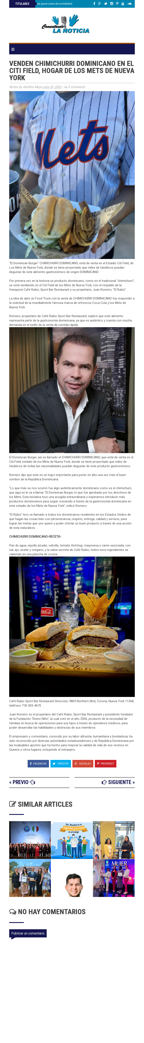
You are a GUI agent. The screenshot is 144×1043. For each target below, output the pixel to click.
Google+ (83, 763)
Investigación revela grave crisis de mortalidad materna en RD (52, 3)
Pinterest (105, 763)
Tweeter (61, 763)
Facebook (38, 763)
